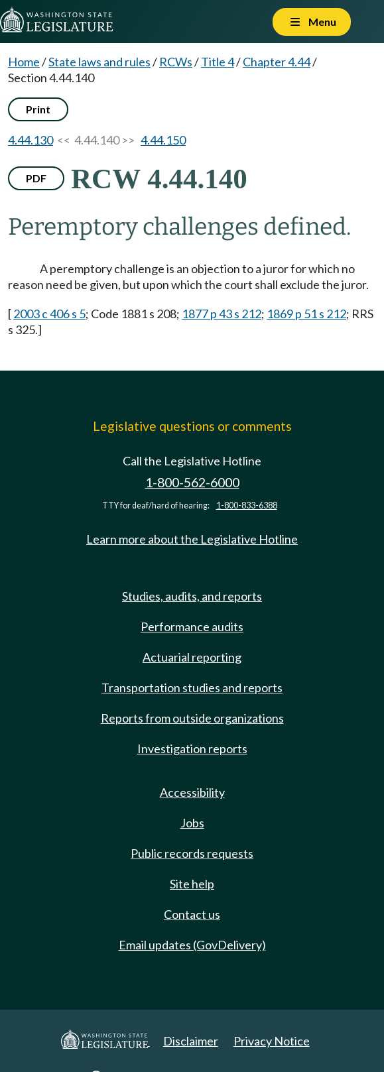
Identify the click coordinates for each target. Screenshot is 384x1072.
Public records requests (192, 853)
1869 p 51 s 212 (306, 313)
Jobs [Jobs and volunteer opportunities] (192, 822)
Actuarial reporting (192, 657)
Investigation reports (192, 748)
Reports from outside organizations (192, 718)
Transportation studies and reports (192, 687)
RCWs (175, 61)
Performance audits (192, 626)
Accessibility (192, 792)
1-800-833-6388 (246, 505)
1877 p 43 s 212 (221, 313)
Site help (192, 883)
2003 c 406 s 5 (49, 313)
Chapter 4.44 (276, 61)
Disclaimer (190, 1041)
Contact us (192, 914)
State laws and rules (99, 61)
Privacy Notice (271, 1041)
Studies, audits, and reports (192, 596)
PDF (36, 178)
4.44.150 (163, 140)
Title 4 (217, 61)
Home (24, 61)
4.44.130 (30, 140)
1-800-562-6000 (192, 482)
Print (38, 109)
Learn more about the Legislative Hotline (192, 539)
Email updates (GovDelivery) (192, 944)
